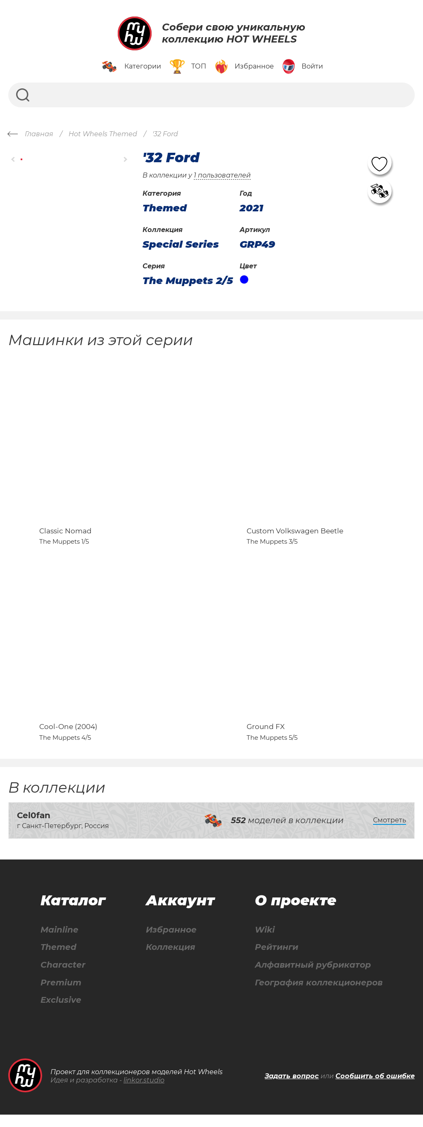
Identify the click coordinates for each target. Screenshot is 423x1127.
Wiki (265, 941)
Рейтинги (276, 959)
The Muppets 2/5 (188, 280)
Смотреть (389, 832)
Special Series (181, 244)
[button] (13, 159)
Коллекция (170, 959)
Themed (58, 959)
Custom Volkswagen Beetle (295, 537)
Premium (60, 994)
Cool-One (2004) (68, 738)
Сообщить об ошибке (375, 1088)
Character (63, 977)
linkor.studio (144, 1092)
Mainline (59, 941)
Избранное (171, 941)
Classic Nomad (65, 537)
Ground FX (266, 738)
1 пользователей (222, 175)
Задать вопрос (292, 1088)
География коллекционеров (319, 994)
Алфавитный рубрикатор (313, 977)
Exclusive (60, 1012)
